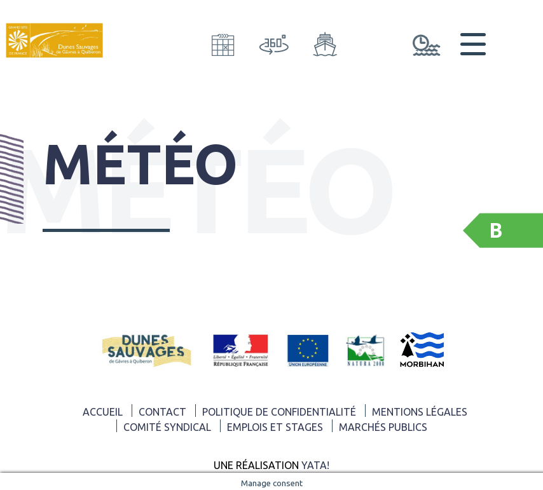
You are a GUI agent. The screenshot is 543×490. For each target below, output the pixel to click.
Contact (162, 412)
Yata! (315, 465)
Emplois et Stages (275, 427)
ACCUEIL (103, 412)
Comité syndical (167, 427)
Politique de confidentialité (279, 412)
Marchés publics (383, 427)
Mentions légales (419, 412)
